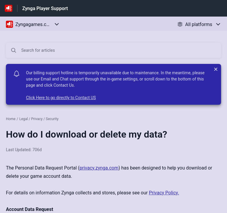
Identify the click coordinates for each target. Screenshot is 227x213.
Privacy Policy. (164, 193)
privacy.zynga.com (99, 168)
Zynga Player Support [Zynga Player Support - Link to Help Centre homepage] (45, 8)
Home (10, 119)
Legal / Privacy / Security (39, 119)
